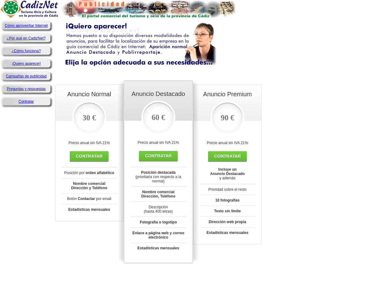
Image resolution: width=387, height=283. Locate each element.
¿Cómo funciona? (26, 51)
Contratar (26, 101)
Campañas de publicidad (26, 76)
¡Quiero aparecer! (26, 63)
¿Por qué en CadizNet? (26, 38)
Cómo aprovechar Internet (26, 25)
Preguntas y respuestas (26, 89)
